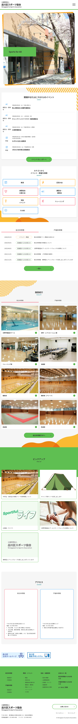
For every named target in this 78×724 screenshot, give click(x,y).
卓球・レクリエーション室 (49, 333)
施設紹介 (9, 677)
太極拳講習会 (16, 130)
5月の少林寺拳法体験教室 (21, 150)
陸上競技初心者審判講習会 (21, 108)
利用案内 (9, 680)
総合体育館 (8, 673)
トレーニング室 (7, 364)
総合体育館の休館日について (43, 243)
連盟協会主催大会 (22, 191)
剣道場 (43, 427)
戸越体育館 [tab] (58, 230)
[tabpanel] (39, 252)
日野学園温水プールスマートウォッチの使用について (50, 248)
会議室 (43, 364)
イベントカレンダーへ (39, 159)
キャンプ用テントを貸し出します (51, 497)
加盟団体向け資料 (47, 687)
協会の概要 (45, 677)
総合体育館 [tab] (20, 230)
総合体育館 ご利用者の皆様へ (43, 254)
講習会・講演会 (59, 191)
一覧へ (39, 268)
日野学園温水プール (9, 333)
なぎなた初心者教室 (19, 141)
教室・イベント (27, 673)
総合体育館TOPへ (39, 435)
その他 (22, 210)
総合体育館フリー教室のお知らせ (44, 237)
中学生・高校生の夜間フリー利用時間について (17, 497)
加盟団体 (44, 685)
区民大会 (59, 182)
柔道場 (5, 427)
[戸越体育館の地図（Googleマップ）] (57, 608)
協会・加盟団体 (45, 673)
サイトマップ (71, 713)
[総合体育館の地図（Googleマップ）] (21, 608)
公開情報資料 (46, 680)
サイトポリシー (60, 713)
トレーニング (59, 201)
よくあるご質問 (63, 687)
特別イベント (22, 201)
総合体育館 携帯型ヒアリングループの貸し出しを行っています (53, 260)
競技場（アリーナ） (47, 396)
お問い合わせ (64, 707)
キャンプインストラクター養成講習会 (25, 119)
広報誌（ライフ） (8, 528)
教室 (22, 182)
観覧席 (5, 396)
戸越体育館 (8, 685)
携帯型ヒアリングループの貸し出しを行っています (18, 560)
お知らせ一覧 (62, 673)
